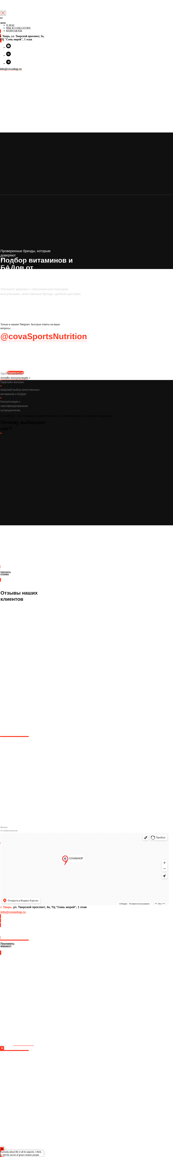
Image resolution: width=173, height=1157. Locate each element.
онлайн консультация (14, 377)
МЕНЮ (3, 23)
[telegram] (8, 63)
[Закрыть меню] (1, 17)
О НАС (10, 25)
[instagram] (8, 47)
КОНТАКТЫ (14, 30)
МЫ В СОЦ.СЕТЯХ (18, 28)
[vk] (8, 55)
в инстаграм (24, 1044)
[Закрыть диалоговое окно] (3, 13)
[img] (0, 26)
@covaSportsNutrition (43, 336)
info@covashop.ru (11, 68)
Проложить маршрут (12, 934)
